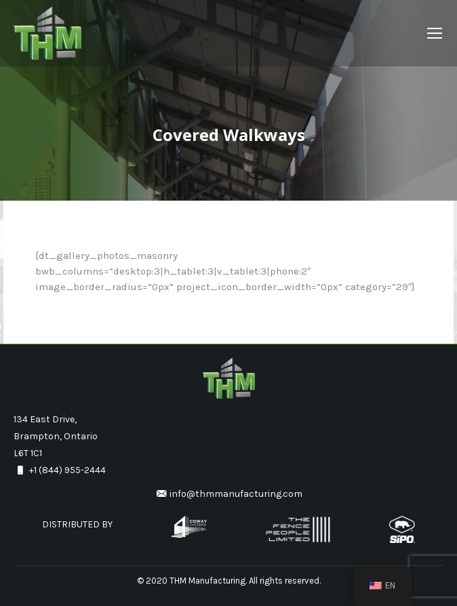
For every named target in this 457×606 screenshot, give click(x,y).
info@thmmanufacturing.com (229, 494)
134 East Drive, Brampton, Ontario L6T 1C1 (56, 436)
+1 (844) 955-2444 (60, 470)
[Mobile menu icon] (434, 33)
